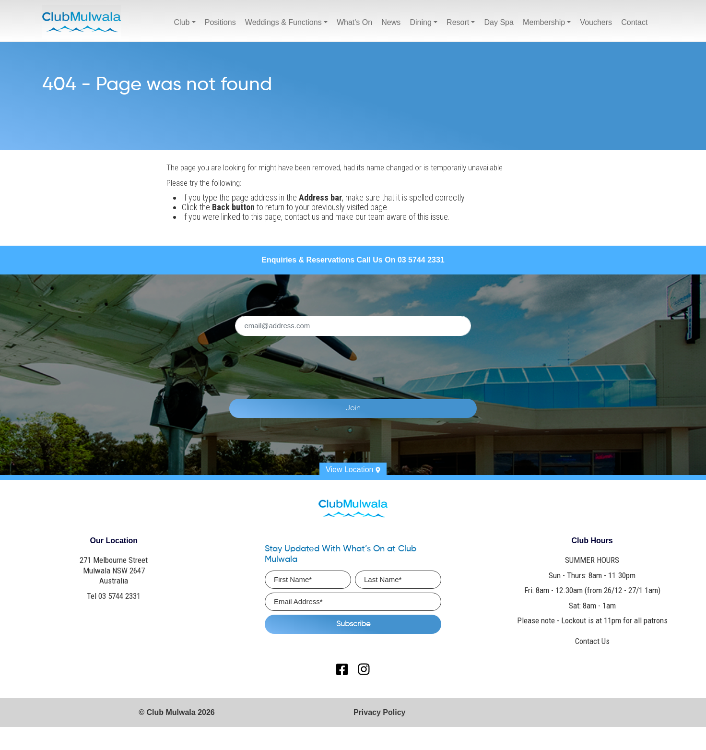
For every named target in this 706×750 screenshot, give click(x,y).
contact (297, 217)
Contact (634, 22)
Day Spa (499, 22)
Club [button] (182, 22)
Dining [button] (420, 22)
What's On (354, 22)
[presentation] (367, 361)
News (390, 22)
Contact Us (592, 641)
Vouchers (596, 22)
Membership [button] (544, 22)
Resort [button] (458, 22)
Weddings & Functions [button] (283, 22)
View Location (353, 469)
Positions (220, 22)
